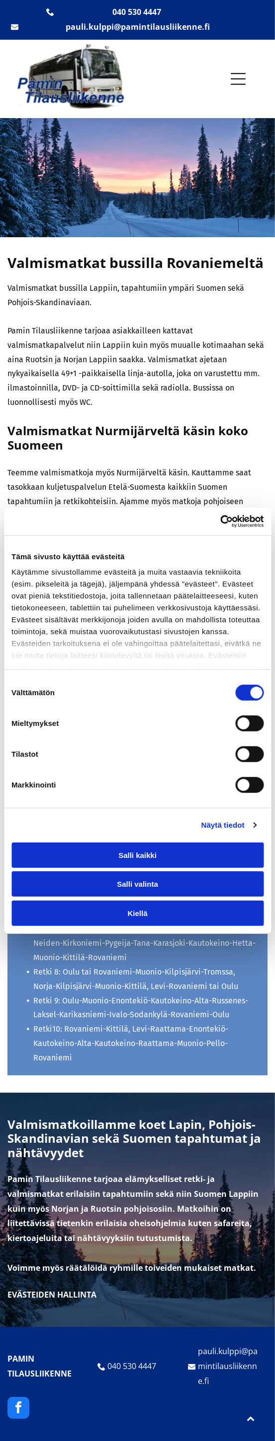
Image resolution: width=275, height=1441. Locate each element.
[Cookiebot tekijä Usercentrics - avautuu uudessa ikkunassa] (220, 521)
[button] (238, 78)
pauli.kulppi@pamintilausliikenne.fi (228, 1366)
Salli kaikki (137, 855)
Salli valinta (137, 884)
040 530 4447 (131, 1366)
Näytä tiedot (223, 825)
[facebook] (18, 1409)
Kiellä (137, 913)
